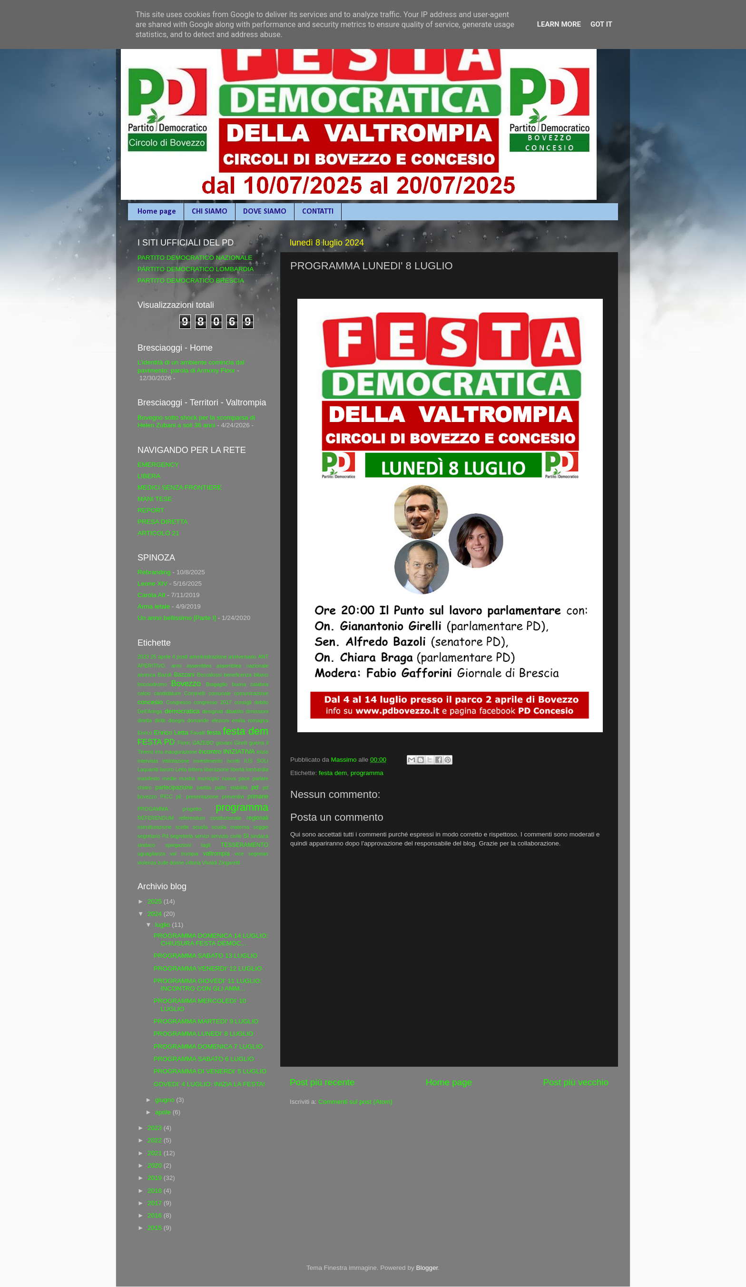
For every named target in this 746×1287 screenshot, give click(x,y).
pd (254, 787)
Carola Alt (151, 595)
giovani (224, 743)
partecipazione (174, 787)
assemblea (198, 665)
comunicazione (251, 693)
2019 (155, 1177)
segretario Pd (152, 836)
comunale (219, 693)
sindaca (259, 836)
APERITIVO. (152, 665)
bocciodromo (152, 684)
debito (261, 702)
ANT (263, 656)
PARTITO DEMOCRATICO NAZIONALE (194, 257)
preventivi (233, 796)
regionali (257, 818)
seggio (260, 827)
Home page (156, 212)
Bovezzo (186, 683)
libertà (237, 769)
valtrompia (216, 853)
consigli (243, 702)
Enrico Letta (171, 732)
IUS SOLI (256, 761)
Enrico (144, 733)
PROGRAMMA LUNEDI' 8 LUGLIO (204, 1033)
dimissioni (257, 711)
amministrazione (208, 656)
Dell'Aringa (149, 711)
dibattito (235, 711)
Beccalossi (209, 675)
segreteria (181, 836)
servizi (202, 836)
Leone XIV (152, 583)
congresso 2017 (213, 702)
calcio (144, 693)
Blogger (427, 1267)
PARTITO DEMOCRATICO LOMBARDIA (195, 269)
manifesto (148, 778)
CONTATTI (318, 212)
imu (159, 752)
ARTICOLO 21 (158, 533)
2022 (155, 1140)
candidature (167, 693)
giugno (165, 1099)
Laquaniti (147, 769)
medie (169, 778)
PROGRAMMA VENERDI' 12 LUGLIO (208, 968)
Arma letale (153, 606)
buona (239, 684)
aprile (164, 1112)
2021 (155, 1153)
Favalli (197, 733)
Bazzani (184, 674)
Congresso (178, 702)
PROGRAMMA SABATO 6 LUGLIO (204, 1058)
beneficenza (237, 675)
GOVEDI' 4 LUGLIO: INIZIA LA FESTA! (209, 1084)
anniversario (242, 656)
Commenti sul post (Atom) (355, 1101)
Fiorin (183, 743)
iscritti (233, 761)
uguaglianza (151, 853)
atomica (146, 675)
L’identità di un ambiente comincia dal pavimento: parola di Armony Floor (190, 366)
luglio (163, 924)
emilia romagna (250, 720)
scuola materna (230, 827)
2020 (155, 1165)
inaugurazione (181, 752)
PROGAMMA (152, 809)
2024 (155, 913)
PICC (166, 796)
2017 (155, 1203)
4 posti (179, 656)
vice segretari (251, 853)
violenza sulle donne (160, 862)
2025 (155, 901)
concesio (150, 702)
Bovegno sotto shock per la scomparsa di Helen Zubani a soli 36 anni (196, 421)
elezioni (220, 720)
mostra (187, 778)
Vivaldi (209, 862)
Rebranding (154, 572)
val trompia (184, 853)
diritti (160, 720)
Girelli (240, 743)
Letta (180, 769)
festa (214, 732)
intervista (147, 761)
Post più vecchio (576, 1082)
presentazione (202, 796)
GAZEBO (203, 743)
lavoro (167, 769)
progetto (192, 809)
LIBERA (148, 476)
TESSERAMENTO (244, 845)
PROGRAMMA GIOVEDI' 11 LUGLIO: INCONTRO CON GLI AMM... (208, 984)
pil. (179, 796)
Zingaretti (229, 862)
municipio (208, 778)
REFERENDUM (155, 818)
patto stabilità (231, 787)
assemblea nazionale (242, 665)
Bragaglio (216, 684)
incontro (209, 751)
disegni (176, 720)
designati (212, 711)
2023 (143, 656)
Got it (601, 24)
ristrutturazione (154, 827)
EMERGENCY (158, 464)
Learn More (559, 24)
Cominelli (194, 693)
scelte (182, 827)
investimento (208, 761)
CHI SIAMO (209, 212)
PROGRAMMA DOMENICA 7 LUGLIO (208, 1046)
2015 (155, 1227)
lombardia (257, 769)
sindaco (146, 845)
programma (367, 772)
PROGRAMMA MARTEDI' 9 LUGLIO (206, 1021)
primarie (257, 796)
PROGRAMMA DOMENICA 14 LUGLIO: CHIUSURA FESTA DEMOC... (211, 939)
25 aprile (161, 656)
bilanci (261, 675)
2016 (155, 1215)
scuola (200, 827)
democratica (182, 711)
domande (198, 720)
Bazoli (165, 675)
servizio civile (226, 836)
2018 (155, 1190)
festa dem (333, 772)
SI (245, 836)
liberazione (216, 769)
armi (176, 665)
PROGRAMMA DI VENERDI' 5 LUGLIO (210, 1071)
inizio (262, 752)
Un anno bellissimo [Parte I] (176, 617)
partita (204, 787)
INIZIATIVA (239, 751)
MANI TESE (154, 498)
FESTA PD (156, 741)
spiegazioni (178, 845)
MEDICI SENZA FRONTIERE (179, 487)
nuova (229, 778)
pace (243, 778)
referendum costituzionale (210, 818)
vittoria (193, 862)
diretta (144, 720)
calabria (259, 684)
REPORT (150, 510)
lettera (195, 769)
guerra (256, 743)
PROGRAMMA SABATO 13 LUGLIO (206, 955)
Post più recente (322, 1082)
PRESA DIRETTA (162, 521)
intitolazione (175, 761)
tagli (206, 845)
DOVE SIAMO (264, 212)
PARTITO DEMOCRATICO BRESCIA (190, 280)
